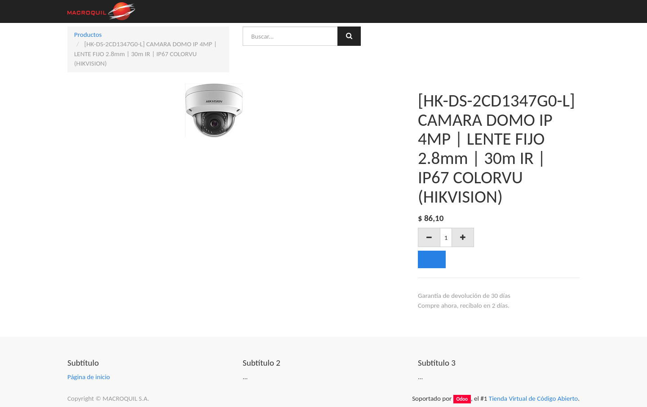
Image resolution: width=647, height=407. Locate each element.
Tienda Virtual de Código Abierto (533, 398)
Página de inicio (88, 377)
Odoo (462, 399)
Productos (88, 35)
